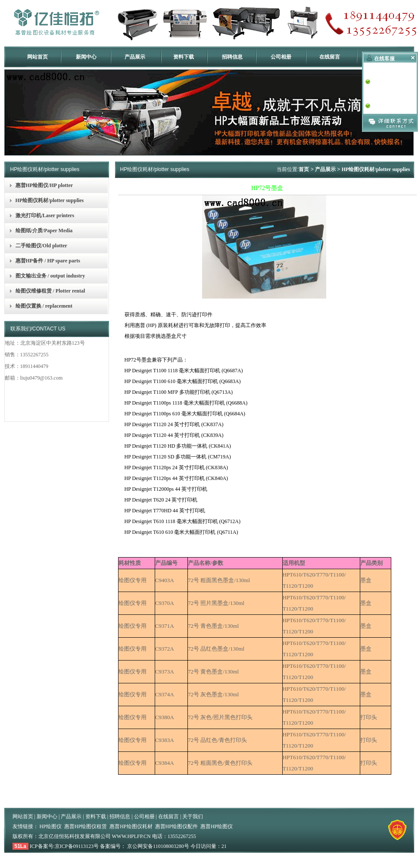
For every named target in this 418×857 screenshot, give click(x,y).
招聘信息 (232, 57)
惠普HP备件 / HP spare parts (48, 261)
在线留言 (329, 57)
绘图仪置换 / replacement (44, 306)
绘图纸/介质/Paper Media (44, 230)
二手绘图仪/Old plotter (41, 246)
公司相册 (281, 57)
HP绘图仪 (51, 826)
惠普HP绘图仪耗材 (130, 826)
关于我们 (192, 816)
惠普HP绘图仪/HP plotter (44, 185)
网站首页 (37, 57)
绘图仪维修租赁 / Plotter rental (50, 291)
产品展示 (135, 57)
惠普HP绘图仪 (216, 826)
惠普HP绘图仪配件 (176, 826)
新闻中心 (86, 57)
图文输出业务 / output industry (50, 276)
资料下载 (183, 57)
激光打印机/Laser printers (45, 215)
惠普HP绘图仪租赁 (85, 826)
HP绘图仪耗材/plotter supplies (50, 200)
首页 (304, 169)
